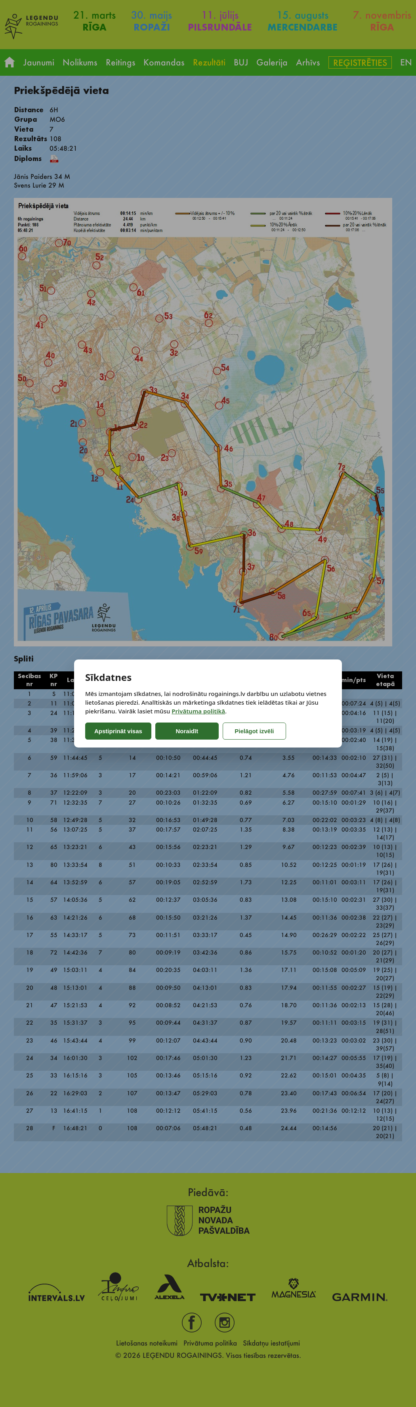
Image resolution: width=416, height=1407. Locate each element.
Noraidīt (187, 731)
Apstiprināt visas (118, 731)
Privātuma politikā (198, 711)
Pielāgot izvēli (254, 731)
